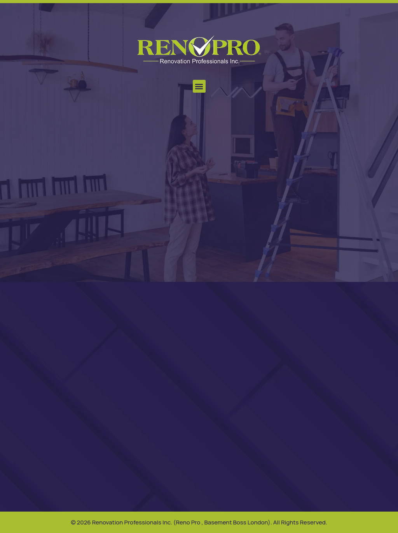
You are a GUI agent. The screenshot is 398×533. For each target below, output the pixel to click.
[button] (199, 86)
